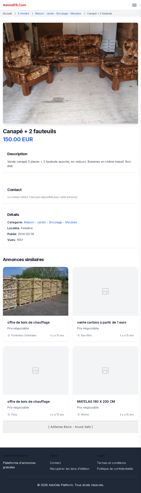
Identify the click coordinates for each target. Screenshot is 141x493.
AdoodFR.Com (14, 5)
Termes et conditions (111, 463)
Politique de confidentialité (115, 469)
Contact (55, 463)
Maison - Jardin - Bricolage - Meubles (58, 13)
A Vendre (23, 13)
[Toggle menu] (134, 5)
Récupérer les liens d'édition (69, 469)
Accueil (7, 13)
